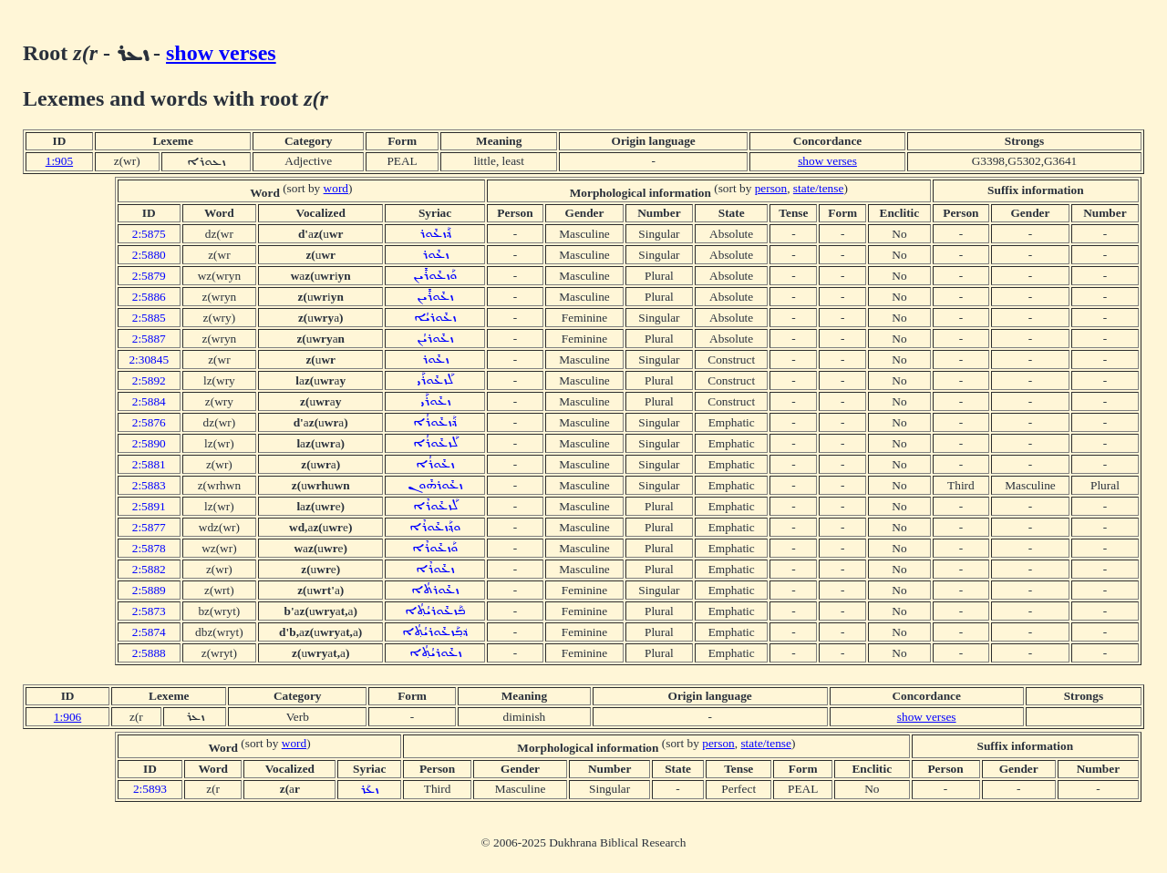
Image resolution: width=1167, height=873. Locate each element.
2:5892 (149, 380)
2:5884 (149, 401)
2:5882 (149, 569)
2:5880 (149, 255)
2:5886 (149, 296)
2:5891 (149, 506)
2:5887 (149, 338)
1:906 (67, 717)
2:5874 (149, 632)
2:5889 (149, 590)
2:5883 (149, 485)
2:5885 (149, 317)
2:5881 (149, 464)
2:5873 (149, 611)
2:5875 (149, 234)
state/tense (818, 188)
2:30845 (149, 359)
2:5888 (149, 653)
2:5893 (150, 789)
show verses (221, 53)
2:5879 (149, 275)
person (771, 188)
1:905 (59, 161)
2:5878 (149, 548)
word (336, 188)
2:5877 (149, 527)
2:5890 (149, 443)
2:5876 (149, 422)
